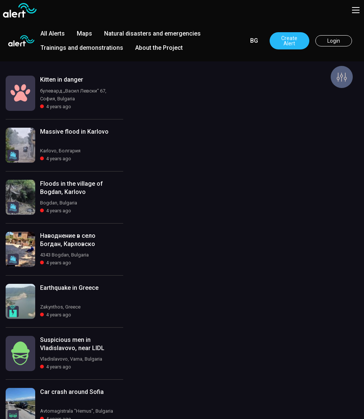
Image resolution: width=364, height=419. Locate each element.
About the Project (159, 47)
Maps (84, 33)
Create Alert (289, 40)
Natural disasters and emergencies (152, 33)
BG (254, 40)
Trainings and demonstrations (81, 47)
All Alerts (52, 33)
